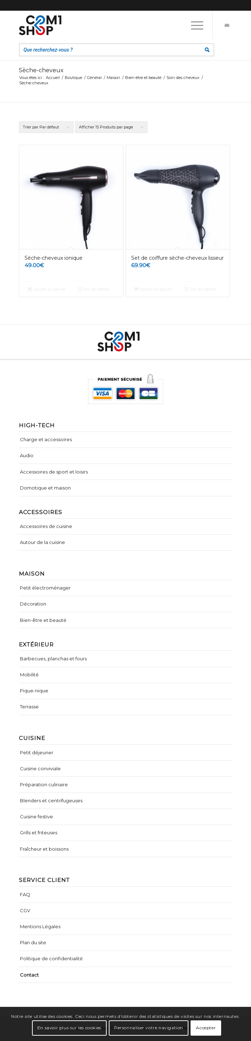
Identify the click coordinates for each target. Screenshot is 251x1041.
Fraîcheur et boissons (44, 849)
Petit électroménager (45, 588)
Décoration (33, 604)
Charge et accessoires (46, 439)
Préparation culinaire (44, 784)
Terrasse (29, 706)
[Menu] (193, 25)
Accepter (206, 1027)
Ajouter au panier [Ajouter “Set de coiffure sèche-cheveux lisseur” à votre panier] (153, 289)
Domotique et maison (45, 488)
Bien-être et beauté (43, 620)
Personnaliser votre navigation (148, 1027)
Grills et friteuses (38, 832)
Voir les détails (93, 289)
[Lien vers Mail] (226, 25)
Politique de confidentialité (51, 958)
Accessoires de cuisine (46, 526)
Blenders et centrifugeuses (51, 800)
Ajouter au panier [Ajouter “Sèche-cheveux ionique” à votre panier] (46, 289)
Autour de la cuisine (42, 542)
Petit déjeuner (36, 752)
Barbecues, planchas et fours (53, 658)
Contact (29, 975)
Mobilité (29, 674)
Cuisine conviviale (40, 768)
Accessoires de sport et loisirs (54, 472)
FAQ (25, 894)
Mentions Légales (40, 926)
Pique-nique (34, 690)
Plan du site (33, 942)
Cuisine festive (36, 816)
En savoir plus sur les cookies (69, 1027)
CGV (25, 910)
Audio (26, 455)
